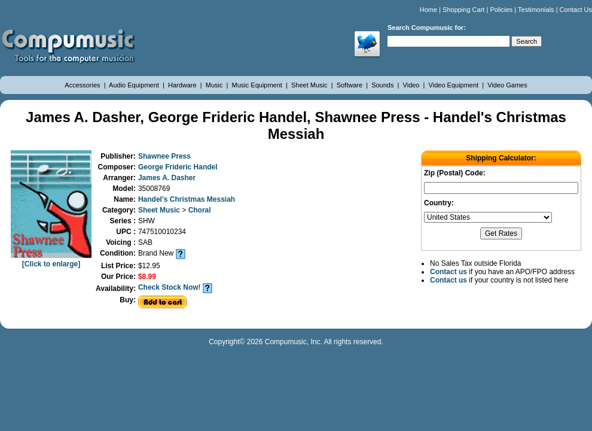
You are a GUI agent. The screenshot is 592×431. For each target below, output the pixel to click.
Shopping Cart (463, 9)
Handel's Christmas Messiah (186, 199)
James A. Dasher (167, 178)
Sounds (383, 85)
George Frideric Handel (178, 167)
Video (412, 85)
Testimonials (536, 9)
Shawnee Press (164, 156)
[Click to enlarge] (51, 259)
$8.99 (147, 276)
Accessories (83, 85)
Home (428, 9)
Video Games (507, 85)
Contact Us (576, 9)
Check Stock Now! (169, 287)
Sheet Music (310, 85)
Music (215, 85)
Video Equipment (455, 85)
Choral (199, 210)
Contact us (448, 272)
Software (350, 85)
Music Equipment (258, 85)
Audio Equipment (135, 85)
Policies (501, 9)
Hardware (183, 85)
